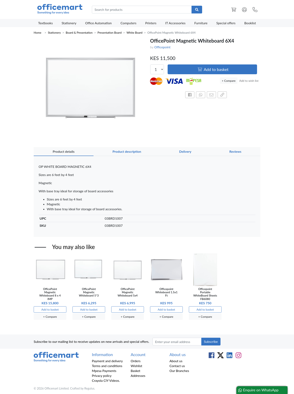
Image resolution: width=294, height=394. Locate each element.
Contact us (177, 366)
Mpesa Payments (104, 371)
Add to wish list (248, 80)
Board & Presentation (79, 32)
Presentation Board (110, 32)
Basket (135, 371)
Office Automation (98, 23)
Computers (128, 23)
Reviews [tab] (235, 151)
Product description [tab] (126, 151)
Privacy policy (101, 375)
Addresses (138, 375)
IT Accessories (175, 23)
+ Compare (228, 80)
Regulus (89, 388)
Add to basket (212, 69)
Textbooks (45, 23)
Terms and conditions (107, 366)
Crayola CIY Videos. (106, 380)
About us (175, 361)
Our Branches (179, 371)
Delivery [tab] (185, 151)
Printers (150, 23)
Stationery (69, 23)
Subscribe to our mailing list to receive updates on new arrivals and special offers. (91, 341)
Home (37, 32)
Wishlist (136, 366)
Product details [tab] (64, 151)
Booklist (250, 23)
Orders (135, 361)
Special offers (226, 23)
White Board (135, 32)
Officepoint (162, 47)
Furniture (201, 23)
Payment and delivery (107, 361)
